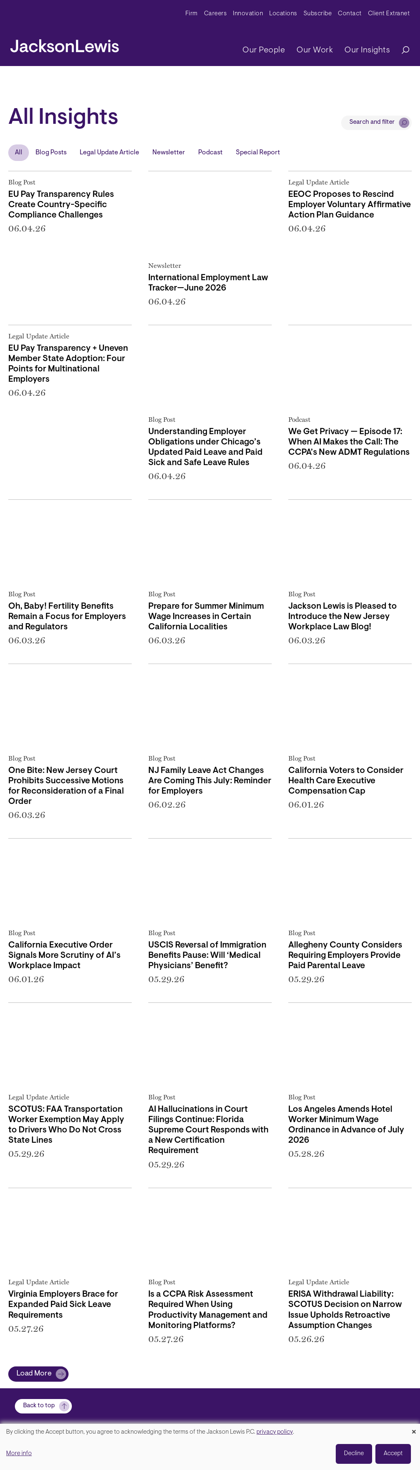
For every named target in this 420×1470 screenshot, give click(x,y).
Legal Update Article (109, 152)
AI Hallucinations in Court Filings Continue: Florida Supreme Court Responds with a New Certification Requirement (208, 1130)
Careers (215, 14)
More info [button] (19, 1454)
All (18, 152)
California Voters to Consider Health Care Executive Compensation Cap (345, 781)
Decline (354, 1454)
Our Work (315, 50)
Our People (263, 50)
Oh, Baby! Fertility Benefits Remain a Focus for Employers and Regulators (67, 617)
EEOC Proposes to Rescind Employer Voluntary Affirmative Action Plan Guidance (349, 205)
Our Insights (367, 50)
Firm (191, 14)
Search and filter (372, 122)
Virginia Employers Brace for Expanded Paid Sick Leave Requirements (63, 1304)
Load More (34, 1374)
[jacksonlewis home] (64, 44)
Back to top (39, 1406)
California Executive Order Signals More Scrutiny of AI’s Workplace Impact (64, 955)
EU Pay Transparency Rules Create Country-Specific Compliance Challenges (61, 205)
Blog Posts (51, 152)
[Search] (401, 50)
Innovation (248, 14)
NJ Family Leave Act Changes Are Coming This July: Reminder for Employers (209, 781)
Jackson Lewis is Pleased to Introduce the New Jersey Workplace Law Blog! (342, 617)
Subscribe (318, 14)
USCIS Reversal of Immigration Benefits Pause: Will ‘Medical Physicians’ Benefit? (207, 955)
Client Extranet (389, 14)
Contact (350, 14)
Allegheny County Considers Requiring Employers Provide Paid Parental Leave (345, 955)
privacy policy (274, 1432)
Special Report (258, 152)
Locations (283, 14)
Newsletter (168, 152)
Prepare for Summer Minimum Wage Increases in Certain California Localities (206, 617)
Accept (393, 1454)
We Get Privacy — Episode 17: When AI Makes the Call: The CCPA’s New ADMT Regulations (349, 442)
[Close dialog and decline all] (414, 1429)
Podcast (210, 152)
